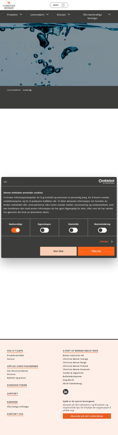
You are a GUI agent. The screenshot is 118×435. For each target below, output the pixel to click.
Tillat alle (96, 251)
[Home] (11, 5)
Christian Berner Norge (74, 362)
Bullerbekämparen (72, 376)
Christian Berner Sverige (75, 359)
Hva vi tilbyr (15, 350)
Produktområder (15, 355)
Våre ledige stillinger (18, 406)
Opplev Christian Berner (22, 366)
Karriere (12, 401)
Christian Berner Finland (75, 366)
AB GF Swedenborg (72, 383)
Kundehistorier (17, 385)
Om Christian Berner (17, 370)
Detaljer (104, 241)
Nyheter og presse (16, 377)
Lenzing (27, 90)
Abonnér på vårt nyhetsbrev (87, 416)
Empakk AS (68, 380)
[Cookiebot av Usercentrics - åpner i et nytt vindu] (101, 181)
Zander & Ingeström (73, 372)
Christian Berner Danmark (76, 369)
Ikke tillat (58, 251)
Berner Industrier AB (73, 355)
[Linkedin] (65, 391)
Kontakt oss (15, 413)
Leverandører (14, 90)
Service (11, 359)
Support (12, 393)
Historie (11, 374)
